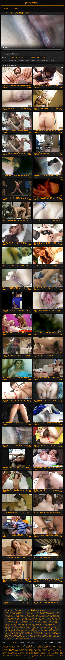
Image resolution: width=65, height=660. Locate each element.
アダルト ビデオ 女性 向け (46, 613)
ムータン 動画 (16, 619)
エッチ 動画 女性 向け (45, 615)
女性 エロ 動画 (51, 650)
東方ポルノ (25, 57)
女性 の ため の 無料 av (31, 626)
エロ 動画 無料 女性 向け (34, 653)
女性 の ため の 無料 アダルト (45, 626)
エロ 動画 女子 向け (33, 616)
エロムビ (61, 646)
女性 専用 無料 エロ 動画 (22, 638)
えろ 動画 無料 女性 (45, 649)
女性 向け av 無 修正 (19, 630)
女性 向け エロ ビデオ (27, 633)
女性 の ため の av (38, 646)
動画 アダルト (53, 649)
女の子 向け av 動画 (51, 621)
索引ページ (6, 8)
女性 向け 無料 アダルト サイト (22, 635)
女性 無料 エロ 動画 (6, 646)
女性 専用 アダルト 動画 (13, 636)
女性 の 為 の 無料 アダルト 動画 (33, 629)
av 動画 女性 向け (9, 612)
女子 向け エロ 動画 (47, 623)
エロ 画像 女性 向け (35, 618)
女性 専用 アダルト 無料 (26, 636)
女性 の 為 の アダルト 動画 (43, 627)
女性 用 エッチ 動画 (23, 650)
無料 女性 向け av (5, 647)
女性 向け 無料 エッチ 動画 (38, 635)
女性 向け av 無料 (30, 630)
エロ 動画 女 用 (11, 616)
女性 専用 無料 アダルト (46, 653)
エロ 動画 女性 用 (25, 618)
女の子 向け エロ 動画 (22, 623)
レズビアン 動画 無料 (53, 646)
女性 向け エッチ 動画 (15, 633)
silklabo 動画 (49, 612)
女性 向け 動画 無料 (53, 633)
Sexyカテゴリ (16, 8)
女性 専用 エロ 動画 (51, 636)
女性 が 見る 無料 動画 (28, 624)
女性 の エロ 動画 (56, 652)
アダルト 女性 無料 (46, 652)
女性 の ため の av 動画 (41, 624)
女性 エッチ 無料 (8, 650)
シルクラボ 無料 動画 (47, 618)
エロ (47, 650)
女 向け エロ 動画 (37, 619)
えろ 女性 (46, 646)
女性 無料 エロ (55, 653)
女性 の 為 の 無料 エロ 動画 (50, 629)
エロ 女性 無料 (9, 653)
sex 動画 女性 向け (40, 612)
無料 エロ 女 (35, 647)
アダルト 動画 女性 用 (19, 615)
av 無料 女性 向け (29, 612)
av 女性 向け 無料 (19, 612)
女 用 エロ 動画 (47, 619)
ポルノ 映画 (14, 646)
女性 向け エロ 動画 (22, 649)
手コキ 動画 (40, 647)
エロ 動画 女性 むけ (44, 616)
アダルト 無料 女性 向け (32, 2)
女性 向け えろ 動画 (18, 632)
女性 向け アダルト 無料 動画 (35, 652)
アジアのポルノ (36, 649)
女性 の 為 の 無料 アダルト (16, 629)
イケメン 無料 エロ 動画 (22, 652)
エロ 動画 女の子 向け (21, 616)
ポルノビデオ (13, 652)
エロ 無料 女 (16, 653)
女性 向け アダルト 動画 (30, 632)
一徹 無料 (30, 649)
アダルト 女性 (42, 650)
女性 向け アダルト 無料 (43, 632)
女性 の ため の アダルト (8, 655)
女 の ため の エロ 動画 (26, 619)
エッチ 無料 (15, 650)
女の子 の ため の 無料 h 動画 (20, 621)
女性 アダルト (47, 647)
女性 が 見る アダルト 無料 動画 (43, 655)
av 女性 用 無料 (18, 655)
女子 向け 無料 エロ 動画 (38, 57)
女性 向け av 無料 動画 (41, 630)
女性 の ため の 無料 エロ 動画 (27, 627)
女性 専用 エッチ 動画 (39, 636)
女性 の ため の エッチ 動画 (16, 626)
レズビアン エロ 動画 (56, 647)
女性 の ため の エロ (29, 646)
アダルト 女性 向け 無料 (32, 615)
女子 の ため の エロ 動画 (35, 623)
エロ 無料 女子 (13, 647)
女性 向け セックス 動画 (40, 633)
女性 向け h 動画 (52, 630)
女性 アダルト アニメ (33, 650)
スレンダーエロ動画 (23, 653)
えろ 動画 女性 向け (15, 613)
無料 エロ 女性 (20, 646)
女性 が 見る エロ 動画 (15, 624)
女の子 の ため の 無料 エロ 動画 (37, 621)
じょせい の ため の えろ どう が (30, 613)
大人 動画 (57, 650)
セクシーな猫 (16, 57)
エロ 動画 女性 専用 (14, 618)
